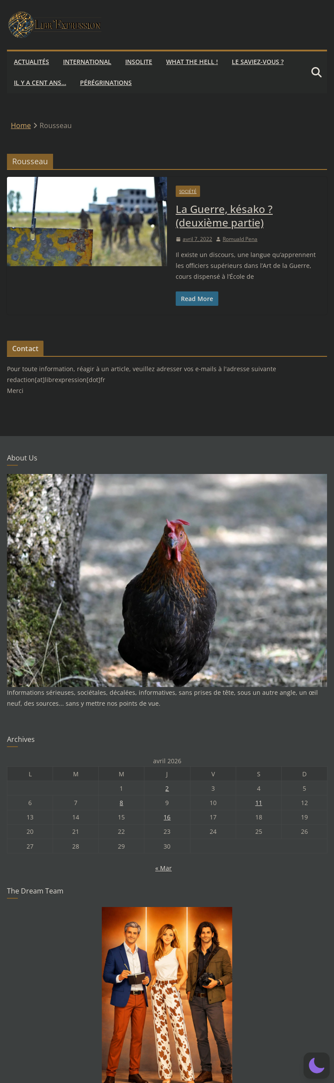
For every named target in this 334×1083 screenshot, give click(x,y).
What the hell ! (192, 62)
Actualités (31, 62)
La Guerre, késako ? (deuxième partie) (224, 216)
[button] (317, 1066)
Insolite (138, 62)
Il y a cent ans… (40, 82)
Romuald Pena (240, 239)
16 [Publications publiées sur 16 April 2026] (167, 817)
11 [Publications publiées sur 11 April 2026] (258, 803)
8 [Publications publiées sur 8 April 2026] (121, 803)
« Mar (163, 868)
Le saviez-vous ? (258, 62)
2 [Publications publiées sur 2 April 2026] (167, 788)
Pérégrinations (106, 82)
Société (188, 191)
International (87, 62)
